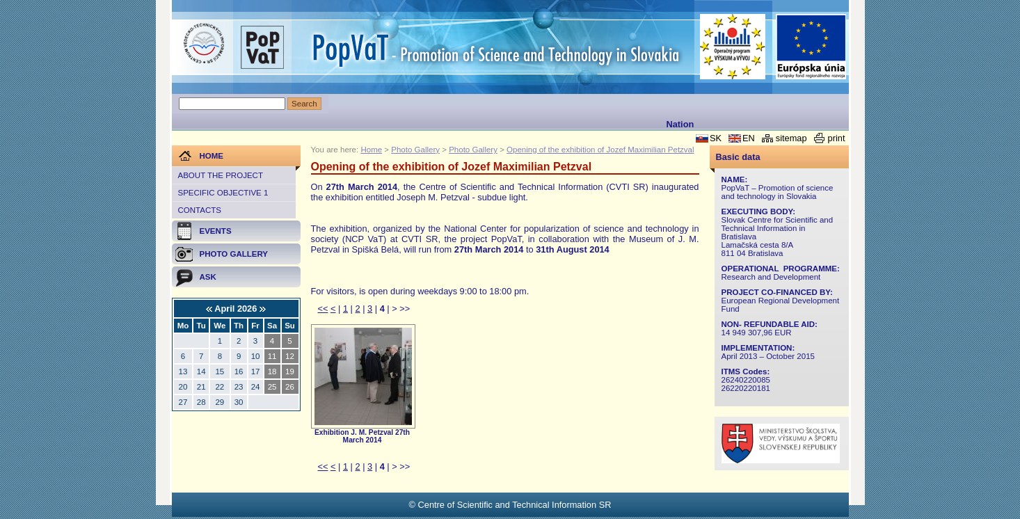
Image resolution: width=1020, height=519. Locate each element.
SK (716, 138)
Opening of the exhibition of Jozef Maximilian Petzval (600, 149)
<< (323, 308)
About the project (220, 175)
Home (371, 149)
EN (748, 138)
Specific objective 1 (223, 193)
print (836, 138)
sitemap (791, 138)
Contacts (199, 210)
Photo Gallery (415, 149)
